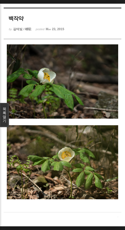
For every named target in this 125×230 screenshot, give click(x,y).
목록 (4, 115)
